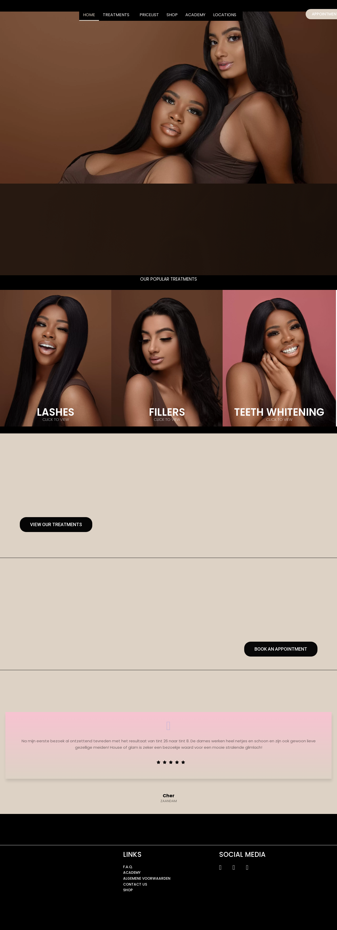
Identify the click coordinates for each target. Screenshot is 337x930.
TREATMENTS (116, 15)
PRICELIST (149, 15)
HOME (89, 15)
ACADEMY (195, 15)
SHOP (172, 15)
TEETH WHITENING (279, 412)
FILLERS (167, 412)
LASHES (55, 412)
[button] (117, 15)
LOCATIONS (224, 15)
